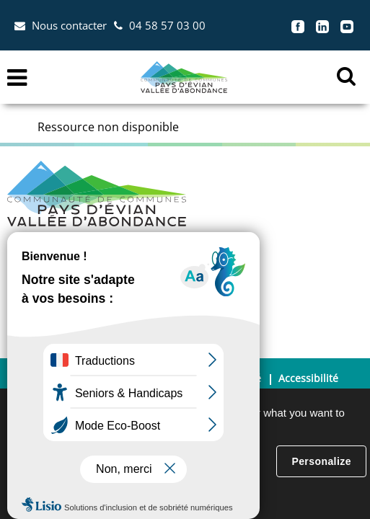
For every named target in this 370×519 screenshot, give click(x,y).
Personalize (321, 461)
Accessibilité (308, 378)
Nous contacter (69, 25)
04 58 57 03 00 (167, 25)
